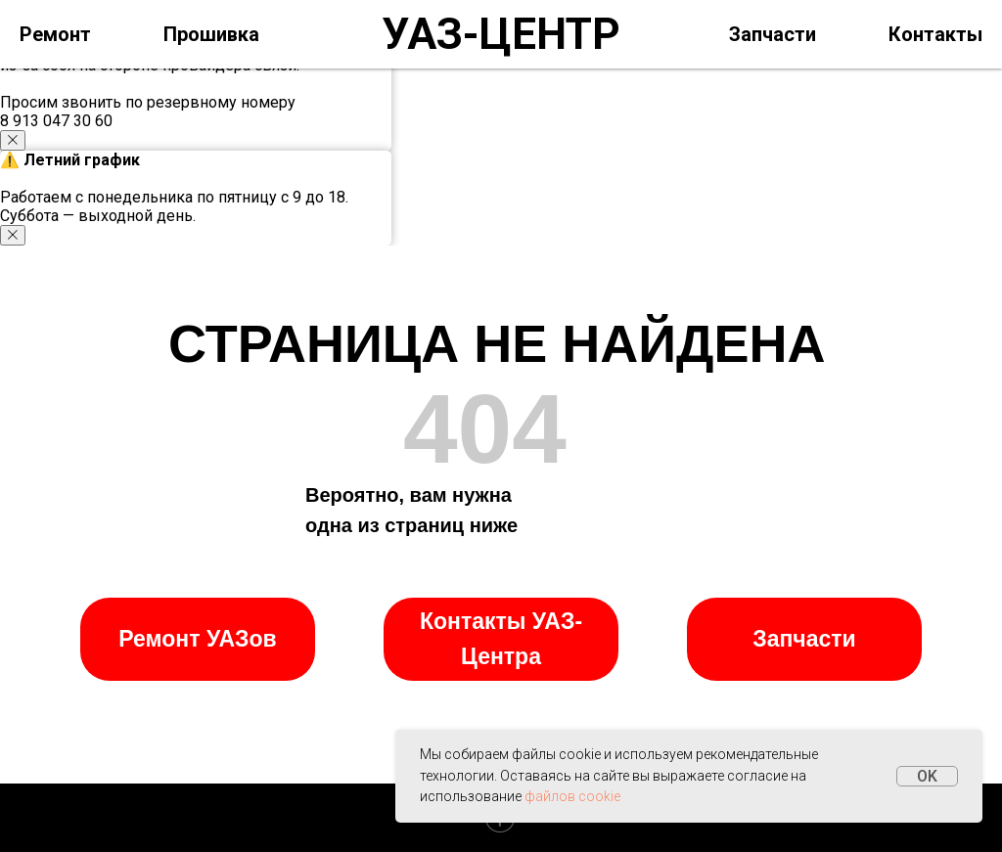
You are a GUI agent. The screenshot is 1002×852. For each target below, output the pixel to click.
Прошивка (211, 34)
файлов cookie (572, 796)
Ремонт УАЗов (197, 638)
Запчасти (772, 34)
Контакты (935, 34)
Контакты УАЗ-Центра (501, 638)
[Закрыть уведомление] (12, 140)
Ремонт (55, 34)
